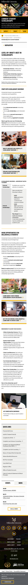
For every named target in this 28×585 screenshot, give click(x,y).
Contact (19, 545)
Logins (19, 542)
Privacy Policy (9, 571)
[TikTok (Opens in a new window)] (19, 528)
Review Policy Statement (7, 578)
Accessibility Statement (19, 571)
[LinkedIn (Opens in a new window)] (14, 533)
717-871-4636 (14, 550)
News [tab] (20, 483)
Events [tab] (7, 483)
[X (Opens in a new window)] (8, 528)
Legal (3, 571)
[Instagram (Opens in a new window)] (14, 528)
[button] (14, 401)
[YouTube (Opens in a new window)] (25, 528)
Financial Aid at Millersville (11, 35)
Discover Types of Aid (6, 37)
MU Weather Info (14, 558)
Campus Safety (11, 545)
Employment (10, 539)
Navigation (9, 45)
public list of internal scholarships (17, 216)
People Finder (11, 542)
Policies (18, 539)
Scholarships (17, 37)
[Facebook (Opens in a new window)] (3, 528)
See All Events (14, 509)
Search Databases (18, 366)
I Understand (7, 582)
